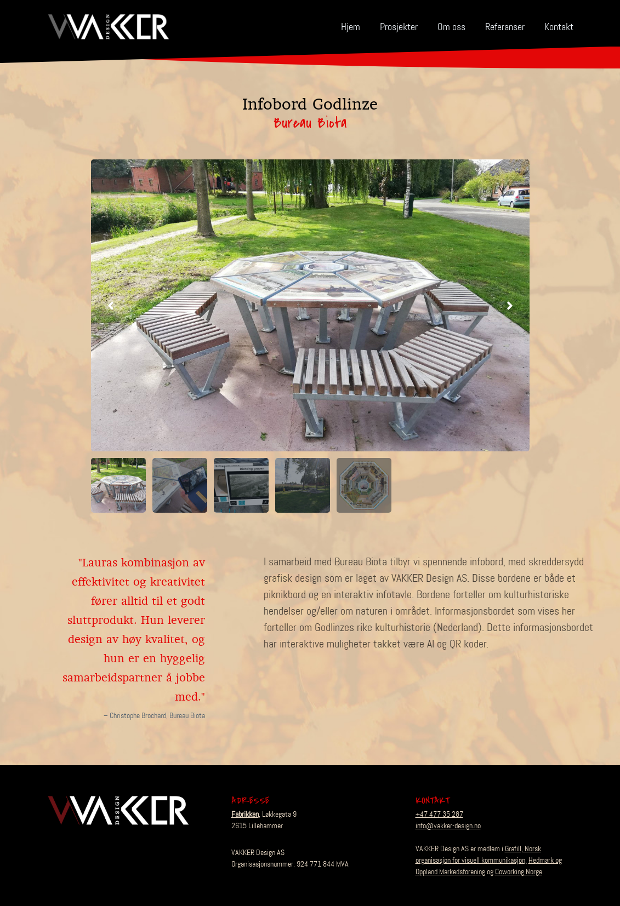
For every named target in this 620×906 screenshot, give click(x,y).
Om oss (451, 26)
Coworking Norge (518, 871)
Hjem (350, 26)
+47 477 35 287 (439, 814)
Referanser (505, 26)
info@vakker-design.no (448, 825)
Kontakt (558, 26)
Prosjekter (399, 26)
